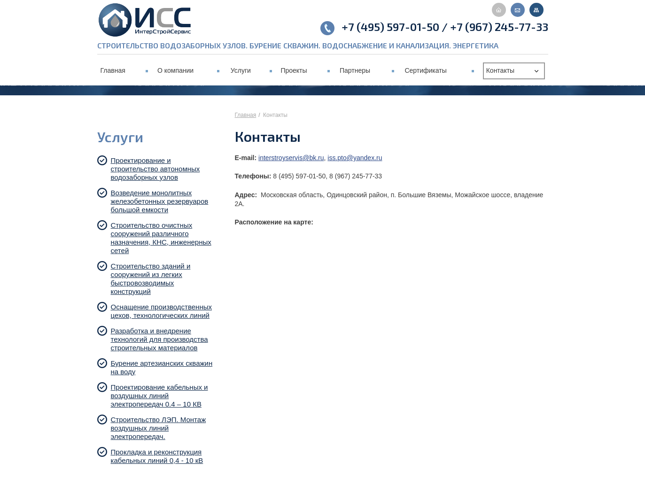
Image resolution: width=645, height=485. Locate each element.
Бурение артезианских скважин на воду (162, 367)
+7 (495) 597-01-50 (390, 26)
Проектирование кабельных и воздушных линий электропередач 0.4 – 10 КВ (159, 395)
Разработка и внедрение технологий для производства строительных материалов (159, 339)
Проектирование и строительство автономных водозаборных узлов (155, 168)
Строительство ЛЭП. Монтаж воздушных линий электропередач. (158, 428)
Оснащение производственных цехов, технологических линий (162, 311)
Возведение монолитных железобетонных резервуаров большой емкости (160, 201)
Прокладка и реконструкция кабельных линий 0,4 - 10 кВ (159, 456)
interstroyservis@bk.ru (291, 158)
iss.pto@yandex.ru (354, 158)
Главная (245, 115)
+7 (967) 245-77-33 (499, 26)
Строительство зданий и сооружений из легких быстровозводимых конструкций (151, 278)
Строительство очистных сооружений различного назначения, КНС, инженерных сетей (161, 237)
